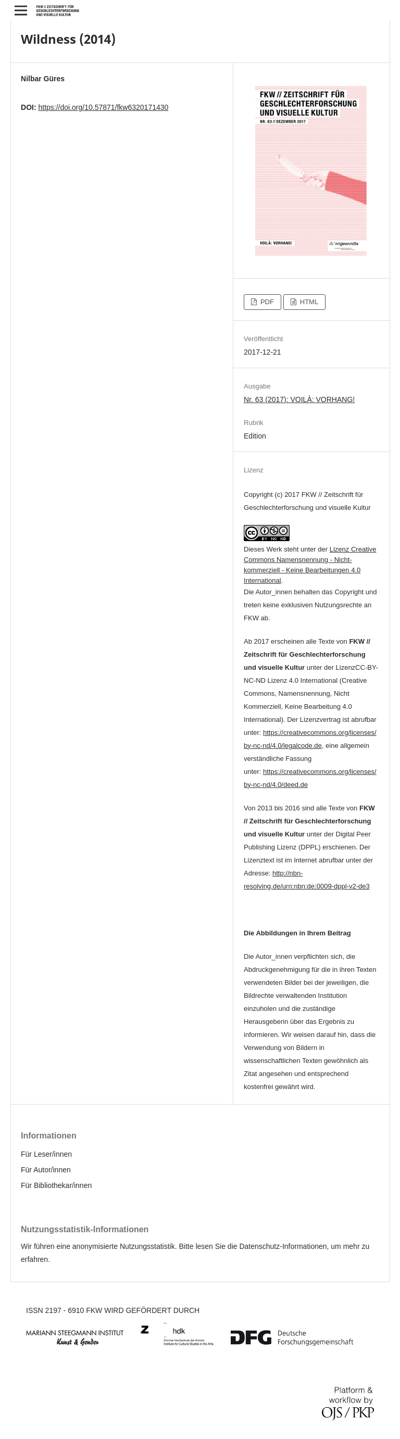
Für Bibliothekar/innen (56, 1185)
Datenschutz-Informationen (283, 1246)
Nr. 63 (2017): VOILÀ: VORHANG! (299, 399)
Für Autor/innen (46, 1170)
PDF (266, 302)
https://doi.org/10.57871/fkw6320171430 (103, 107)
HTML (308, 302)
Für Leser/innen (46, 1154)
